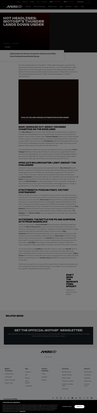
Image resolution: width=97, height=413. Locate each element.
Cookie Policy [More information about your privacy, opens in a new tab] (22, 411)
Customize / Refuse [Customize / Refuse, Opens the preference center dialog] (67, 406)
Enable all (79, 406)
